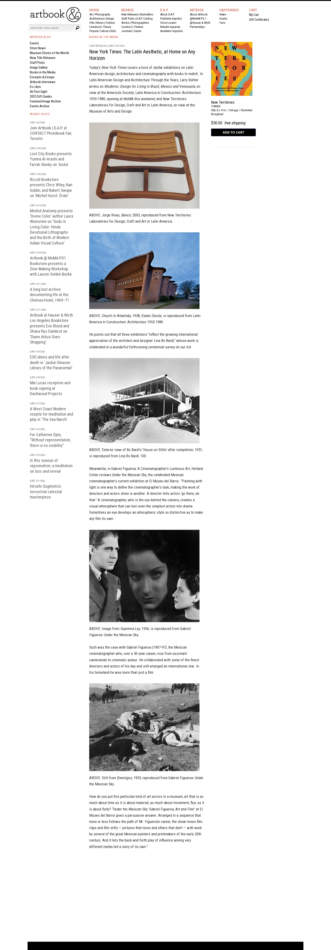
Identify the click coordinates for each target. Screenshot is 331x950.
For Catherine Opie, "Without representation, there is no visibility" (50, 440)
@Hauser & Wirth (200, 22)
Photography (102, 14)
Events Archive (39, 106)
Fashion (110, 22)
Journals (126, 31)
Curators (126, 27)
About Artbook (199, 14)
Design (110, 18)
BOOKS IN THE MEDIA (103, 37)
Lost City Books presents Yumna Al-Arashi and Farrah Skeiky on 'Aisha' (51, 159)
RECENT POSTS (40, 114)
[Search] (52, 28)
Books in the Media (42, 72)
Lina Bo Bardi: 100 (132, 456)
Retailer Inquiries (170, 27)
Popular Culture (98, 31)
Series (137, 31)
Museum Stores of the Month (49, 53)
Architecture (96, 18)
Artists (125, 22)
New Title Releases (42, 58)
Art (91, 14)
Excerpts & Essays (42, 77)
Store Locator (168, 22)
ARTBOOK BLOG (40, 37)
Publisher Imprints (171, 18)
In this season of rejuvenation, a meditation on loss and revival (51, 466)
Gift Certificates (259, 19)
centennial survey (161, 347)
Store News (38, 48)
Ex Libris (35, 87)
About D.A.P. (167, 14)
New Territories (222, 102)
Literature (95, 27)
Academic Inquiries (171, 31)
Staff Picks (127, 18)
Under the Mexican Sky (129, 474)
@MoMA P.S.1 (198, 18)
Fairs (222, 22)
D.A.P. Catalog (144, 18)
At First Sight (38, 92)
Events (223, 18)
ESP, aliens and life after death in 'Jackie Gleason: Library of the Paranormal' (51, 362)
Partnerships (197, 27)
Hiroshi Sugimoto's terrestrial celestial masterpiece (46, 491)
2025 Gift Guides (41, 96)
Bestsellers (146, 14)
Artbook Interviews (42, 82)
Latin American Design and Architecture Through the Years (133, 80)
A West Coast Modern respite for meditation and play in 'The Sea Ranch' (51, 414)
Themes (138, 27)
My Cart (254, 15)
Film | (92, 22)
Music (100, 22)
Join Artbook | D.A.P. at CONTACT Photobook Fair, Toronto (51, 133)
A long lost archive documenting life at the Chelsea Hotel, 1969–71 (49, 295)
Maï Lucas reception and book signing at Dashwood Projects (50, 388)
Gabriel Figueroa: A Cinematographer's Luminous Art (150, 468)
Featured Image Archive (45, 101)
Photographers (140, 22)
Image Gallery (39, 67)
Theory (107, 27)
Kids (113, 31)
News (223, 14)
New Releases (129, 14)
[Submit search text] (77, 28)
